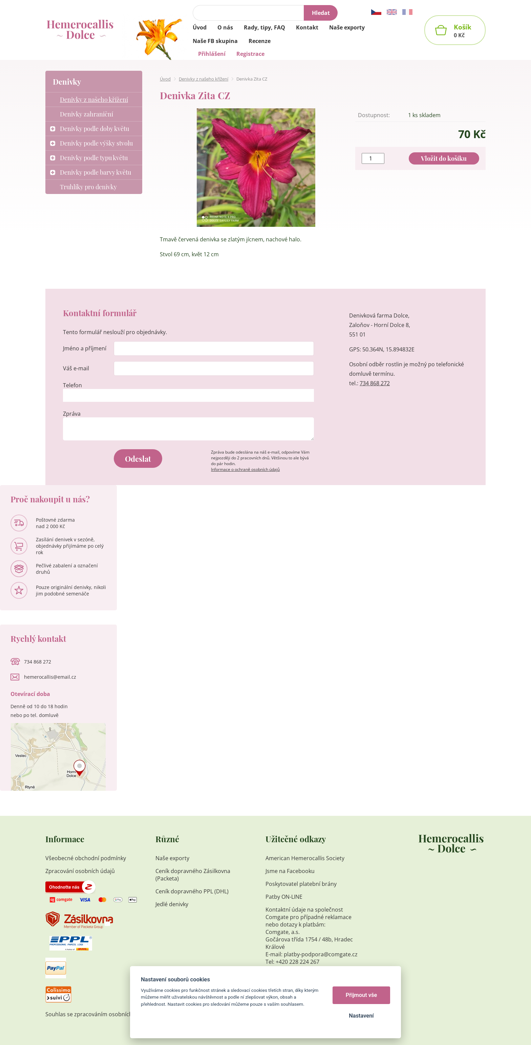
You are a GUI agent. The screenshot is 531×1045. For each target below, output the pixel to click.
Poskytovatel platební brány (301, 884)
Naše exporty (173, 858)
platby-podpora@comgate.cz (321, 954)
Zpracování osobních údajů (80, 871)
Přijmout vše (361, 995)
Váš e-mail (76, 368)
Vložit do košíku (444, 158)
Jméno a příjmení (84, 348)
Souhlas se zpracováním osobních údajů (96, 1014)
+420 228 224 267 (297, 961)
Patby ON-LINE (284, 896)
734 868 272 (375, 383)
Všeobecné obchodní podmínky (85, 858)
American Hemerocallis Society (306, 858)
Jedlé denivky (171, 904)
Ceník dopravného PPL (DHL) (192, 891)
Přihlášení (212, 54)
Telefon (72, 385)
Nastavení (361, 1016)
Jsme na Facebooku (290, 871)
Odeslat (138, 459)
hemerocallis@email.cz (50, 677)
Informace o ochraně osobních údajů (245, 469)
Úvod (165, 79)
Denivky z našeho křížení (203, 79)
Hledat (321, 13)
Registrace (250, 54)
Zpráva (72, 413)
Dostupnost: (374, 115)
